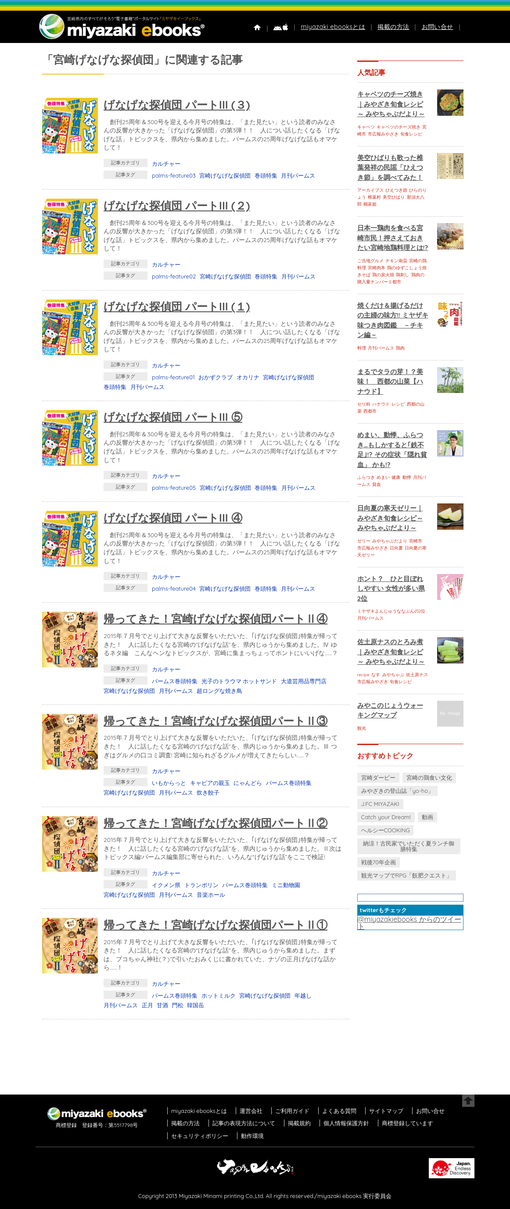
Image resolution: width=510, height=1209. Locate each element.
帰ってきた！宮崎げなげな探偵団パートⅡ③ (215, 721)
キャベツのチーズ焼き (398, 127)
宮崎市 (415, 541)
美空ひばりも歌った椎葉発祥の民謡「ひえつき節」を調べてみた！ (390, 167)
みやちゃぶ (393, 675)
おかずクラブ (215, 377)
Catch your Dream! (386, 816)
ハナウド (381, 404)
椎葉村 (374, 197)
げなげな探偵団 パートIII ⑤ (173, 417)
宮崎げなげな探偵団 (225, 175)
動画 (427, 816)
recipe (363, 675)
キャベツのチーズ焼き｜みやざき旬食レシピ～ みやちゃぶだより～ (391, 104)
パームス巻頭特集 (175, 681)
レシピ (398, 404)
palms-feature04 (174, 588)
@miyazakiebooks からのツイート (409, 923)
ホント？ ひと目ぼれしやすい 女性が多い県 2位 (391, 588)
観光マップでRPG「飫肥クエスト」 (407, 875)
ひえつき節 (396, 190)
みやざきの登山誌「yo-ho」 (397, 790)
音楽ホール (211, 894)
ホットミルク (218, 995)
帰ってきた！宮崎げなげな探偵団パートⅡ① (215, 924)
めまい (383, 477)
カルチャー (166, 163)
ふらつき (366, 477)
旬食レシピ (411, 134)
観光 (361, 728)
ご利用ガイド (292, 1110)
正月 (147, 1005)
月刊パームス (298, 175)
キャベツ (366, 127)
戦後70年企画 (378, 862)
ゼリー (363, 541)
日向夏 (396, 548)
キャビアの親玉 (210, 782)
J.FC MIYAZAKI (380, 803)
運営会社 (251, 1110)
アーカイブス (370, 190)
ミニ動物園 (286, 884)
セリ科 (363, 404)
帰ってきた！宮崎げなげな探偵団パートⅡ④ (215, 618)
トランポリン (201, 884)
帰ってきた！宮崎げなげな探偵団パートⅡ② (215, 823)
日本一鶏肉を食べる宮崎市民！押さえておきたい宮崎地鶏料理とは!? (392, 238)
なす (375, 675)
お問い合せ (437, 27)
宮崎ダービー (378, 777)
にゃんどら (247, 782)
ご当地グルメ (370, 261)
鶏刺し (402, 275)
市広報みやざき (383, 134)
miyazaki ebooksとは (333, 27)
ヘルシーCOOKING (385, 830)
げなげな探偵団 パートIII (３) (177, 104)
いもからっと (169, 782)
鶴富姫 (370, 204)
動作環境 (252, 1135)
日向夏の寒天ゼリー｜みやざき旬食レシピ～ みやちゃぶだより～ (390, 518)
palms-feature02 (174, 276)
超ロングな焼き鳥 (219, 690)
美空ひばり (394, 197)
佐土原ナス (417, 675)
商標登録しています (407, 1123)
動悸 (406, 477)
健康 (395, 477)
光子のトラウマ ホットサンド (239, 681)
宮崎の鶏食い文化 (429, 777)
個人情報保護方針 (346, 1123)
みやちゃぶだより (389, 541)
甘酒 (162, 1005)
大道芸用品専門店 (304, 681)
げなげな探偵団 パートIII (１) (177, 306)
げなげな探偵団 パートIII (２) (177, 205)
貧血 (376, 484)
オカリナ (248, 377)
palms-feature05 (174, 487)
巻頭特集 (266, 175)
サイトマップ (386, 1110)
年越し (303, 995)
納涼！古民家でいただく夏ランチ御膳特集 (408, 846)
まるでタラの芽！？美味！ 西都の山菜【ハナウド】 (390, 381)
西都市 (370, 411)
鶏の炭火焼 (383, 275)
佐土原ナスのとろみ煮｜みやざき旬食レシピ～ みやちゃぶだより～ (391, 652)
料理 (361, 348)
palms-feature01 (173, 377)
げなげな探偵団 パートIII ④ (173, 517)
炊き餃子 (208, 792)
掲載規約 (299, 1123)
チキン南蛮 (396, 261)
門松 (177, 1005)
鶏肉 (400, 348)
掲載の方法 (393, 27)
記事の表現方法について (243, 1123)
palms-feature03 (174, 175)
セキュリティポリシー (199, 1135)
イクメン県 (166, 884)
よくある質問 (339, 1110)
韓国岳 (195, 1005)
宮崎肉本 (376, 268)
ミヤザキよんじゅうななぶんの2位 (391, 611)
